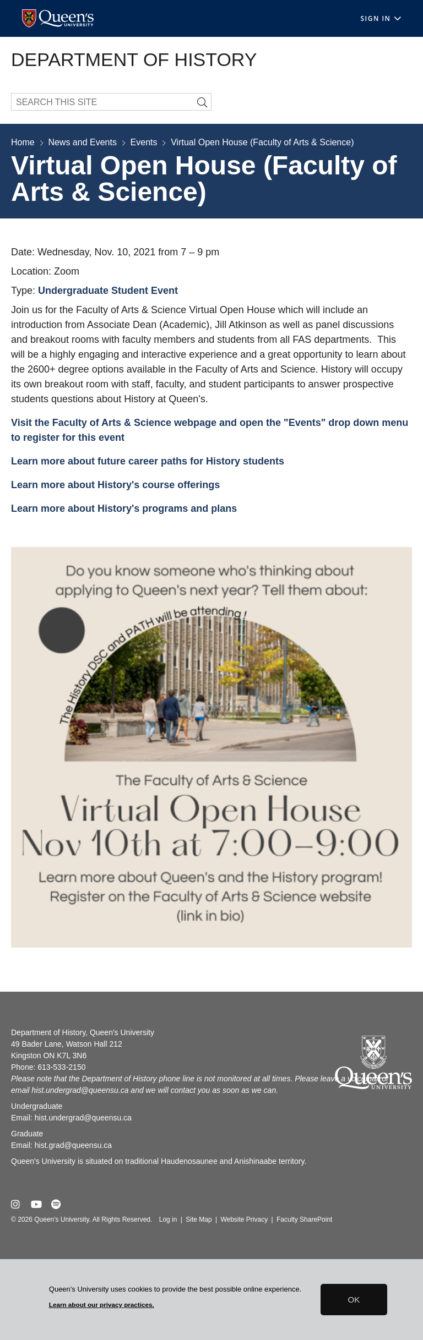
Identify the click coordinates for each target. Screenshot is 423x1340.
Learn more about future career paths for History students (147, 461)
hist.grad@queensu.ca (73, 1145)
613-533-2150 (61, 1067)
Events (144, 142)
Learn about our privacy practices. (101, 1304)
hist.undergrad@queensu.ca (79, 1090)
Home (23, 142)
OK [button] (354, 1299)
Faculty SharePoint (304, 1219)
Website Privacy (244, 1219)
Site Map (199, 1219)
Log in (168, 1219)
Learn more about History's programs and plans (125, 508)
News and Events (82, 142)
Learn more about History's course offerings (117, 484)
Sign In (380, 18)
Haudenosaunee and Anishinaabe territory (232, 1161)
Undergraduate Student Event (108, 290)
